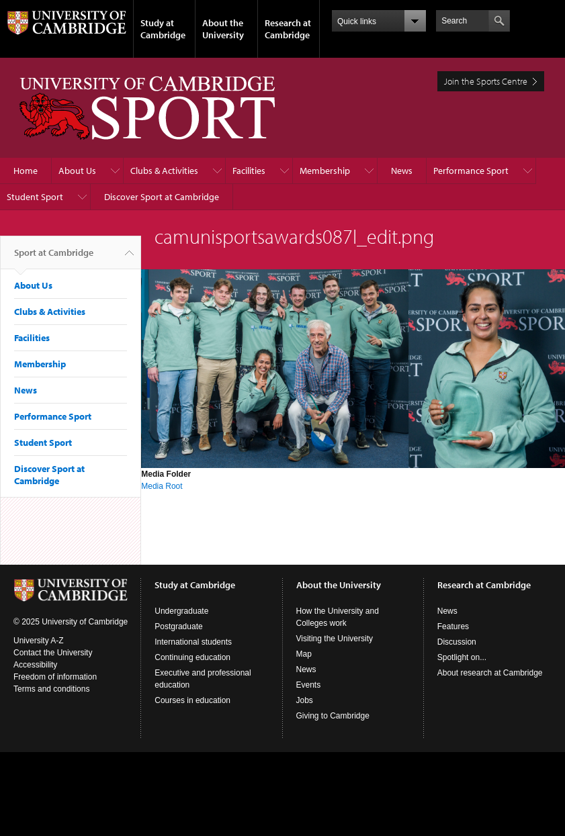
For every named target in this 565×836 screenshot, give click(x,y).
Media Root (161, 486)
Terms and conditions (51, 689)
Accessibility (35, 664)
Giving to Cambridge (333, 716)
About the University (223, 29)
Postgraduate (178, 626)
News (401, 171)
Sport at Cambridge (53, 257)
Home (25, 171)
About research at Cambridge (490, 673)
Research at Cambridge (288, 29)
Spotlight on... (461, 657)
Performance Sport (471, 171)
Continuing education (192, 657)
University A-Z (38, 640)
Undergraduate (181, 611)
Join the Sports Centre (485, 81)
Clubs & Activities (164, 171)
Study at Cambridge (162, 29)
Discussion (456, 642)
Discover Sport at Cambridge (161, 197)
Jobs (304, 700)
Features (453, 626)
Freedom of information (55, 677)
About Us (77, 171)
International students (193, 642)
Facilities (248, 171)
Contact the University (52, 652)
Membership (325, 171)
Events (308, 685)
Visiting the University (335, 638)
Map (304, 654)
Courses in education (192, 700)
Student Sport (35, 197)
